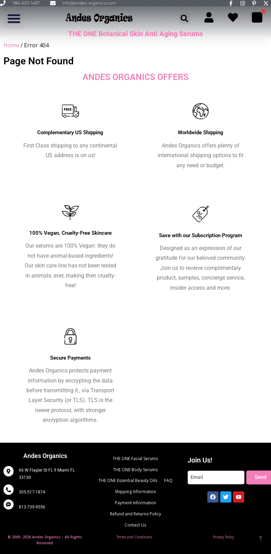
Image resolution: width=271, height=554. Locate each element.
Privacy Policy (223, 537)
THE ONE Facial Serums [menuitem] (135, 458)
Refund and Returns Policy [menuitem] (135, 514)
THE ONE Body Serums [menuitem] (135, 470)
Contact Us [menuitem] (135, 525)
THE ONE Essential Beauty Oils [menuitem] (127, 480)
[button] (13, 18)
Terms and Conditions (134, 537)
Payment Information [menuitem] (135, 503)
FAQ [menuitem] (168, 480)
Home (11, 45)
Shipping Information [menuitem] (135, 492)
